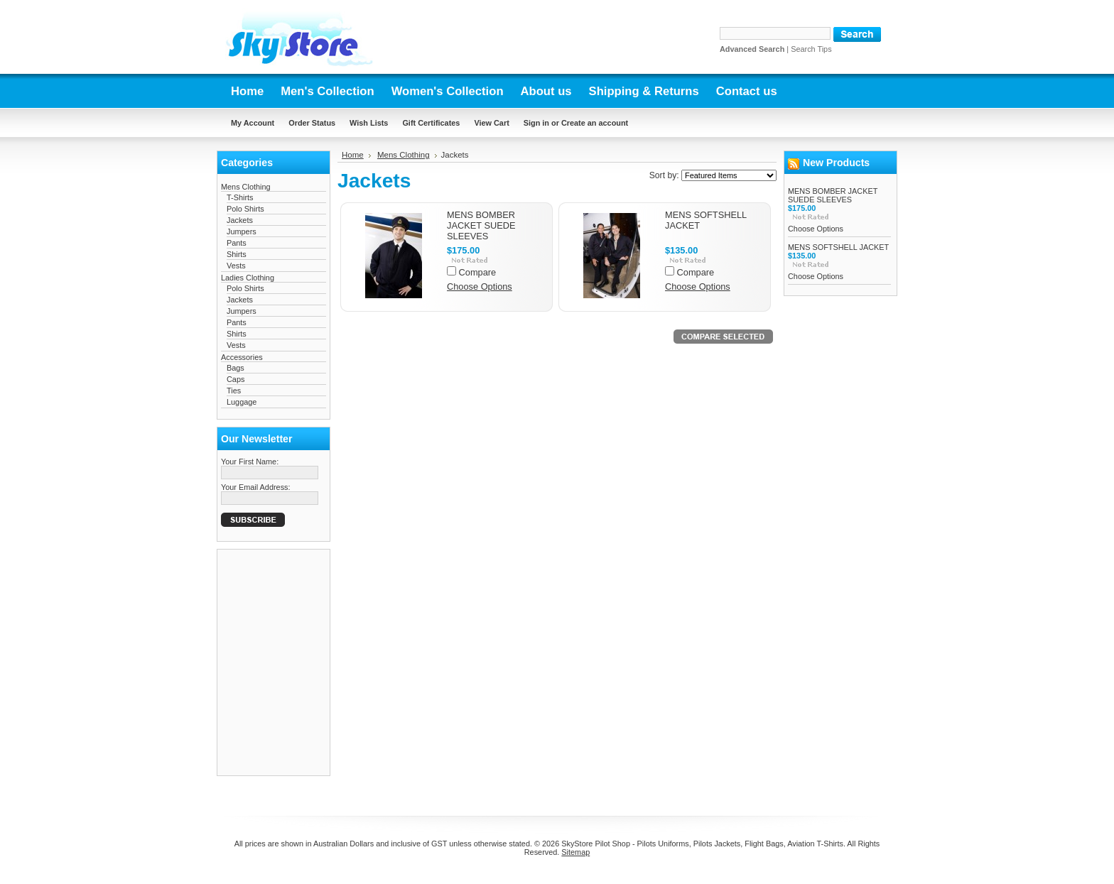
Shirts (237, 254)
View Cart (491, 123)
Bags (235, 368)
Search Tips (811, 49)
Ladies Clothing (247, 277)
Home (353, 155)
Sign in (536, 123)
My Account (252, 123)
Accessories (242, 357)
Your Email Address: (256, 487)
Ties (234, 390)
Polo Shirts (245, 208)
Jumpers (241, 231)
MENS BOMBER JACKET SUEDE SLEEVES (481, 225)
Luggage (241, 402)
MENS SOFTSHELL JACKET (838, 247)
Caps (235, 379)
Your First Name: (249, 461)
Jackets (240, 220)
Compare (478, 272)
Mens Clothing (246, 186)
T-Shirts (240, 197)
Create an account (594, 123)
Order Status (311, 123)
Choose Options (479, 286)
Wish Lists (369, 123)
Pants (237, 243)
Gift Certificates (431, 123)
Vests (236, 265)
